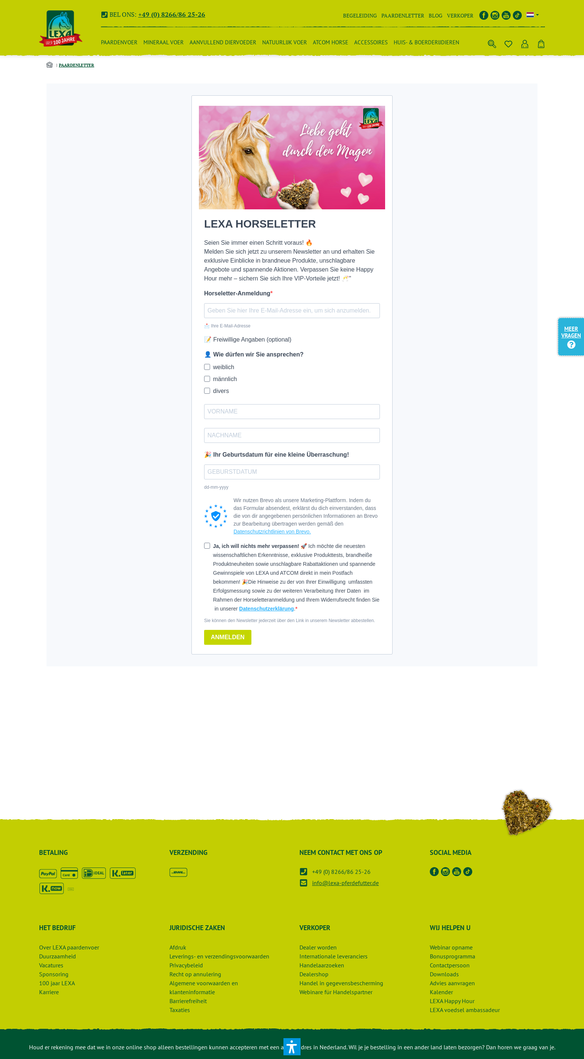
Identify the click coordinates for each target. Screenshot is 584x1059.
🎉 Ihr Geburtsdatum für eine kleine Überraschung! (276, 454)
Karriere (49, 992)
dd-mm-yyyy (216, 487)
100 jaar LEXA (57, 983)
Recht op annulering (195, 974)
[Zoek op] (492, 42)
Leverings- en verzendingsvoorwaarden (219, 956)
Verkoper (460, 15)
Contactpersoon (450, 965)
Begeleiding (360, 15)
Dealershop (313, 974)
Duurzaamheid (57, 956)
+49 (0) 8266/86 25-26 (171, 14)
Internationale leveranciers (333, 956)
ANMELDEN (228, 637)
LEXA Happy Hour (452, 1001)
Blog (435, 15)
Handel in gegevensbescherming (341, 983)
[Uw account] (525, 42)
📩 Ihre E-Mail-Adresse (227, 326)
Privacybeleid (186, 965)
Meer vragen (571, 336)
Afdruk (177, 947)
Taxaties (179, 1010)
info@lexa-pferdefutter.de (345, 883)
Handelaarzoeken (321, 965)
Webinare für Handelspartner (335, 992)
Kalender (441, 992)
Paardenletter (402, 15)
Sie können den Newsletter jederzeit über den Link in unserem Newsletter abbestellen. (289, 620)
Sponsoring (54, 974)
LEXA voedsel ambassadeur (465, 1010)
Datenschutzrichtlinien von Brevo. (272, 532)
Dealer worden (318, 947)
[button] (292, 1046)
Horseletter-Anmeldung (237, 293)
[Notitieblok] (508, 42)
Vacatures (51, 965)
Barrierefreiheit (188, 1001)
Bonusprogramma (452, 956)
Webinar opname (451, 947)
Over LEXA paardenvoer (69, 947)
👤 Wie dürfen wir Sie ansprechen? (254, 354)
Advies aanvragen (452, 983)
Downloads (444, 974)
